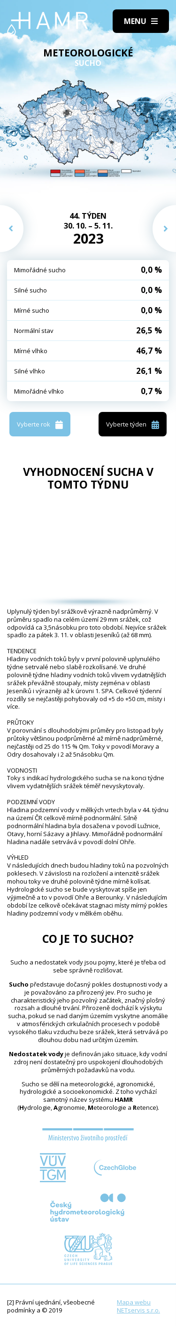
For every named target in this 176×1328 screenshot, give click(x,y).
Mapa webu (134, 1302)
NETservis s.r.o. (138, 1310)
